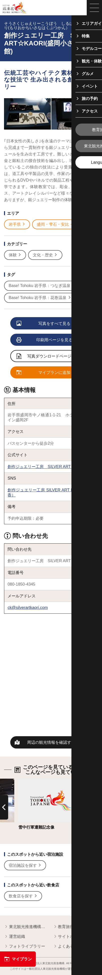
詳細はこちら (30, 781)
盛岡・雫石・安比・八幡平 (63, 224)
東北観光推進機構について (26, 927)
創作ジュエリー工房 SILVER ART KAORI (46, 466)
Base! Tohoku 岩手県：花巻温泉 (40, 297)
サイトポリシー (69, 936)
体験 (15, 255)
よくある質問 (67, 946)
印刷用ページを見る (44, 340)
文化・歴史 (45, 255)
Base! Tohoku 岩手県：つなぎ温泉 (42, 285)
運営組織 (14, 936)
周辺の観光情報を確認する (51, 742)
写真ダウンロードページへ (46, 356)
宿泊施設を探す (25, 865)
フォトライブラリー (24, 946)
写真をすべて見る (43, 323)
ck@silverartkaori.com (28, 607)
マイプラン (18, 959)
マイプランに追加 (43, 372)
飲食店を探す (23, 896)
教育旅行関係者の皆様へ (75, 927)
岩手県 (17, 224)
